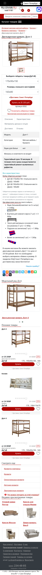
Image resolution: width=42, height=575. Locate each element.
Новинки (27, 551)
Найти (35, 16)
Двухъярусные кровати (14, 491)
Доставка (9, 129)
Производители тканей (13, 548)
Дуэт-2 (4, 329)
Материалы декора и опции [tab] (16, 124)
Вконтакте (29, 560)
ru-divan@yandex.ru (16, 560)
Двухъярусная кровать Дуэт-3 (15, 318)
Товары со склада (24, 557)
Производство (26, 554)
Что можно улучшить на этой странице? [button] (23, 495)
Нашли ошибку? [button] (32, 266)
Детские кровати (11, 485)
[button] (12, 22)
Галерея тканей (9, 557)
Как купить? (8, 544)
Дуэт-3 (4, 418)
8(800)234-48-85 (33, 9)
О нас (25, 544)
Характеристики (23, 119)
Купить (18, 364)
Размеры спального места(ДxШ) (21, 87)
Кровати (7, 474)
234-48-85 (17, 565)
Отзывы (19, 129)
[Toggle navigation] (5, 3)
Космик (4, 374)
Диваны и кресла (30, 548)
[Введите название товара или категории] (18, 16)
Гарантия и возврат (11, 554)
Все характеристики (11, 173)
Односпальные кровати (14, 480)
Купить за (21, 103)
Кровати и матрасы (12, 469)
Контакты (18, 551)
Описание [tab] (9, 119)
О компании (8, 551)
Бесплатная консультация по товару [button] (21, 114)
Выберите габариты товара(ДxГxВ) (21, 76)
